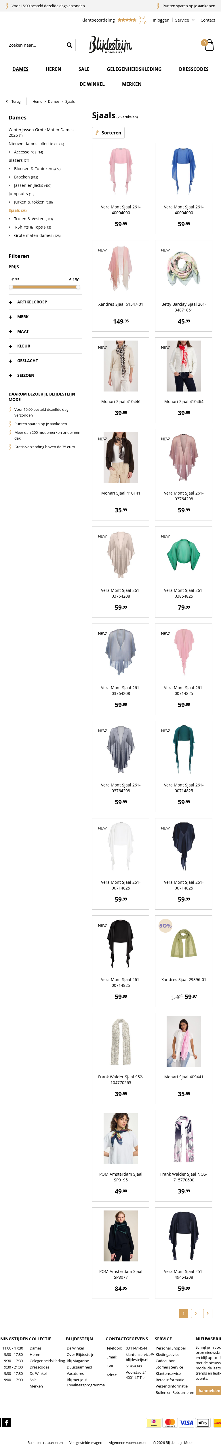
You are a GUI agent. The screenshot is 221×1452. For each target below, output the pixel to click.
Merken (132, 84)
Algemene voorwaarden (128, 1442)
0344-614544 (136, 1348)
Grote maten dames (36, 235)
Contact (208, 20)
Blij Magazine (78, 1360)
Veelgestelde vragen (85, 1442)
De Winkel (38, 1373)
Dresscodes (194, 69)
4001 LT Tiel (135, 1377)
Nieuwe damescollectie (36, 143)
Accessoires (28, 152)
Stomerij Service (169, 1367)
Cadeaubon (166, 1360)
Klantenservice (168, 1373)
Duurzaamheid (79, 1367)
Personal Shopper (171, 1348)
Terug (16, 101)
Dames (20, 69)
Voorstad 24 (136, 1372)
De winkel (92, 84)
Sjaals (18, 210)
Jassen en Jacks (32, 185)
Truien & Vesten (33, 218)
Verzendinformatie (172, 1386)
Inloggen (161, 20)
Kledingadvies (167, 1354)
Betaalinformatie (170, 1379)
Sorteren (111, 133)
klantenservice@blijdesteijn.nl (140, 1357)
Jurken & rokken (33, 202)
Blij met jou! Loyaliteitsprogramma (86, 1382)
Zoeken (69, 45)
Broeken (25, 177)
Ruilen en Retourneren (175, 1392)
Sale (84, 69)
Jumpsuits (21, 193)
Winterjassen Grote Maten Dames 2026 (41, 132)
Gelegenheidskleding (134, 69)
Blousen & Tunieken (36, 168)
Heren (53, 69)
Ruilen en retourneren (45, 1442)
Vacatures (75, 1373)
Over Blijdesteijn (80, 1354)
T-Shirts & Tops (32, 227)
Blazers (19, 160)
